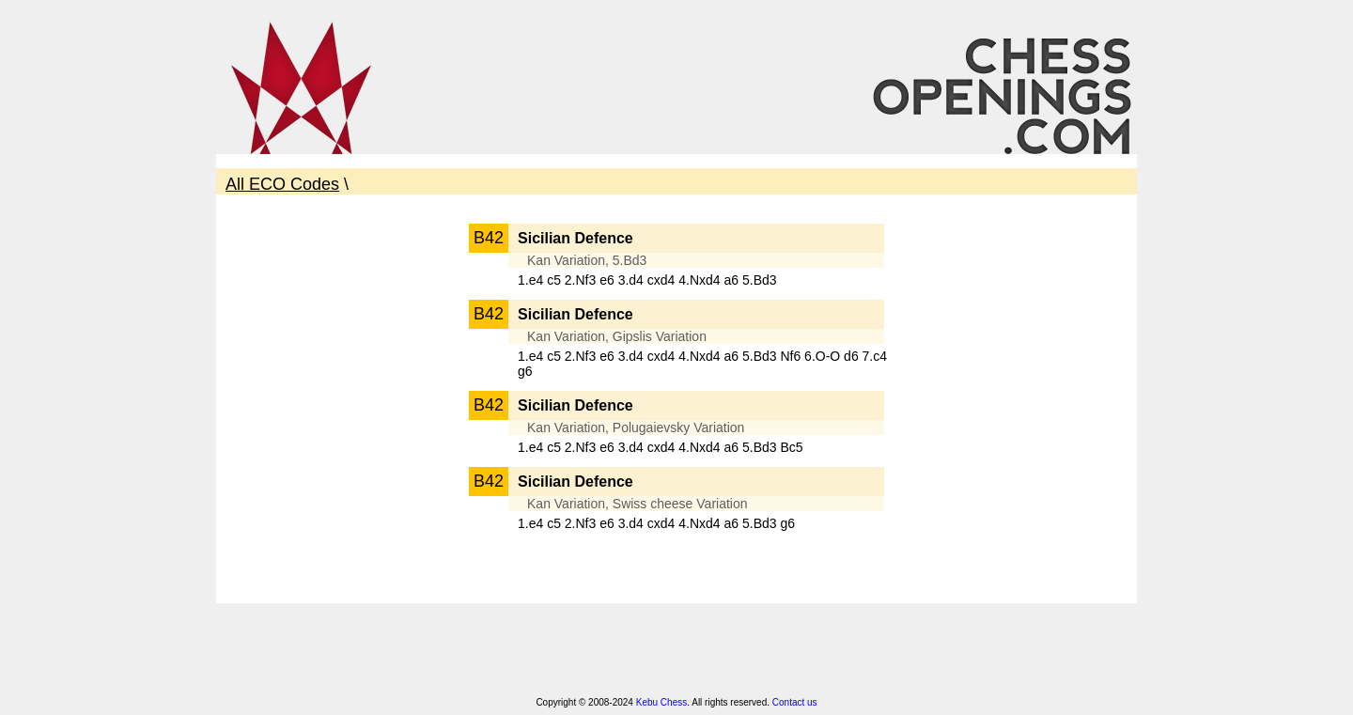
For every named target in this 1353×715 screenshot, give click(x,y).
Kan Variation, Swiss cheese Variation (637, 503)
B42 (489, 237)
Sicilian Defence (575, 238)
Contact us (794, 702)
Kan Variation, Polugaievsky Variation (635, 427)
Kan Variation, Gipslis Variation (617, 336)
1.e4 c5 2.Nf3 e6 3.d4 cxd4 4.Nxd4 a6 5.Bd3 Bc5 (660, 447)
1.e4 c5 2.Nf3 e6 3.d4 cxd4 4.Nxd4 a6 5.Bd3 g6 (656, 523)
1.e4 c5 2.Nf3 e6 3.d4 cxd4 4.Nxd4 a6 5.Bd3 (647, 280)
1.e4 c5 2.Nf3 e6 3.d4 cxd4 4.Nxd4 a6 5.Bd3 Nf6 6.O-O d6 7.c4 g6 (702, 364)
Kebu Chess (661, 702)
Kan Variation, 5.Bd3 (586, 260)
